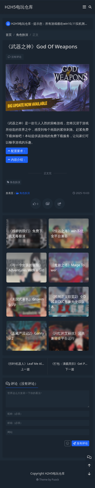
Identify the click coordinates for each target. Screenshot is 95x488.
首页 (9, 35)
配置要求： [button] (17, 151)
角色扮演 (22, 35)
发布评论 (80, 443)
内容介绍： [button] (17, 160)
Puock (55, 479)
